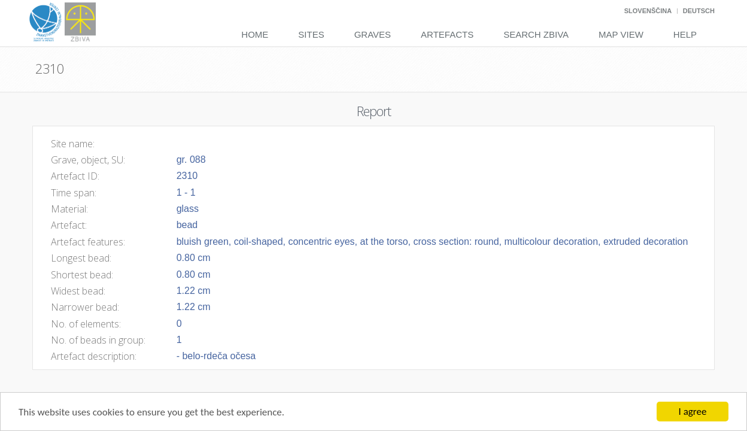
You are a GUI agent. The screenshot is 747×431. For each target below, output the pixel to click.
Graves (372, 34)
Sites (311, 34)
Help (685, 34)
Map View (621, 34)
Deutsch (699, 10)
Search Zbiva (536, 34)
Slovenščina (648, 10)
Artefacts (447, 34)
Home (254, 34)
